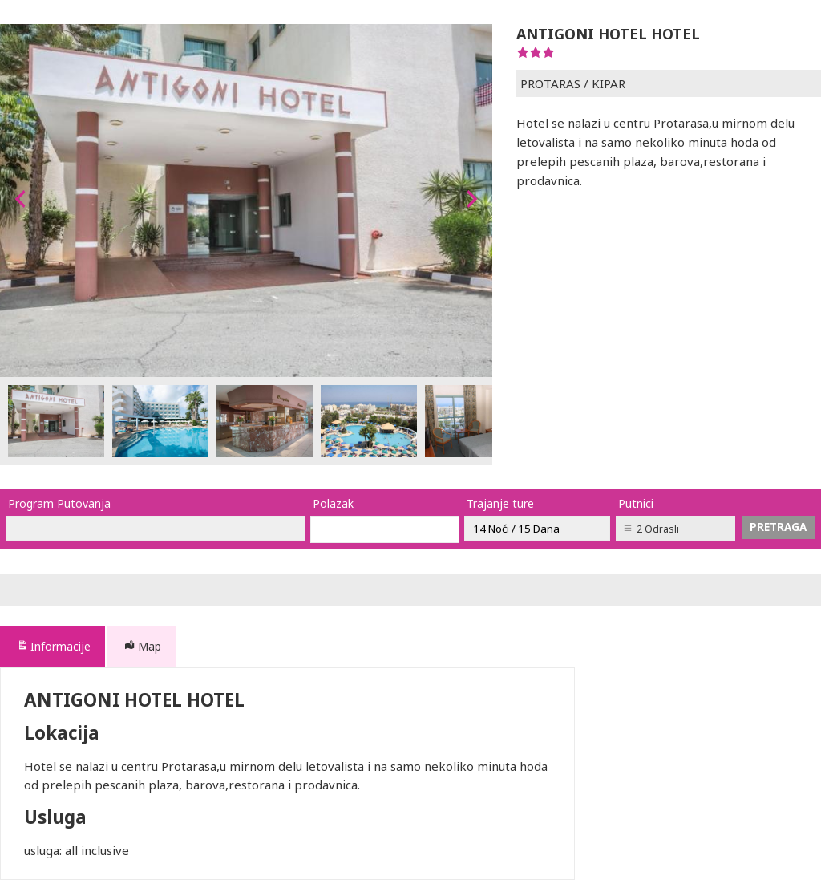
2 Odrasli (658, 529)
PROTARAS (550, 83)
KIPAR (608, 83)
